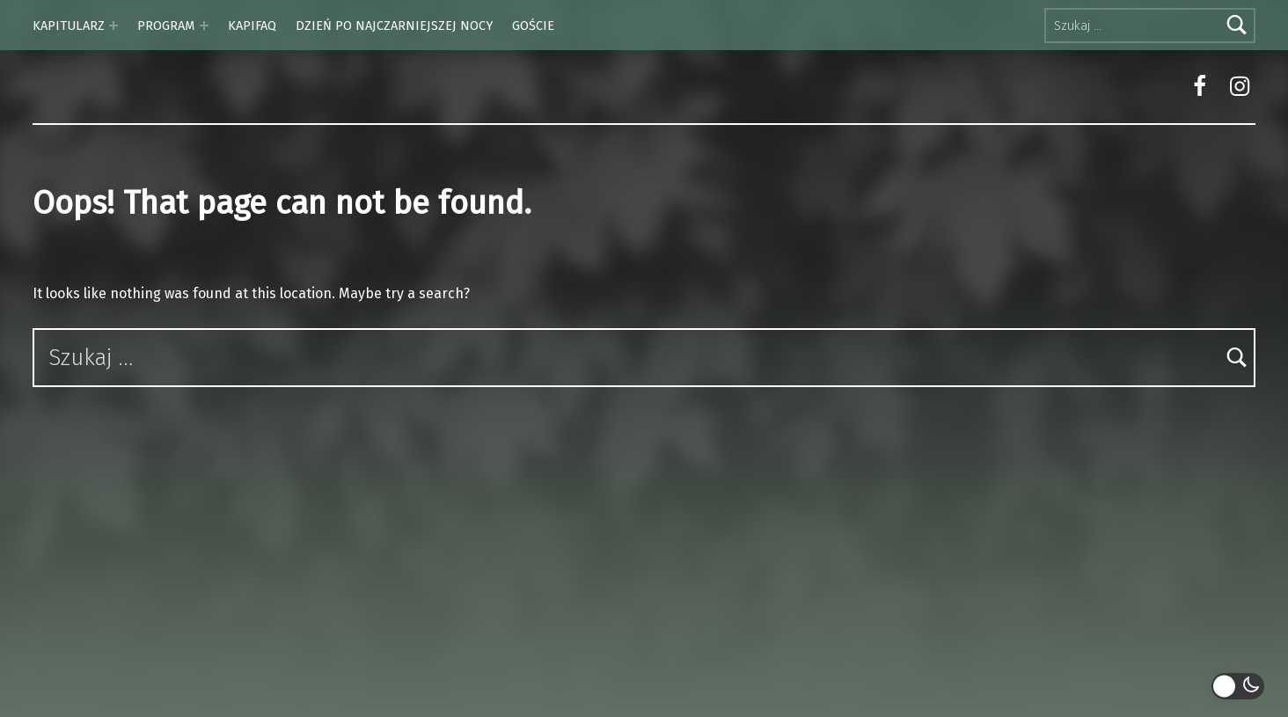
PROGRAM (165, 25)
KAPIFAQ (252, 25)
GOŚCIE (533, 25)
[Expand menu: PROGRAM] (204, 25)
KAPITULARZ (69, 25)
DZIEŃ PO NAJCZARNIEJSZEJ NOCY (394, 25)
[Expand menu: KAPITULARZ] (113, 25)
